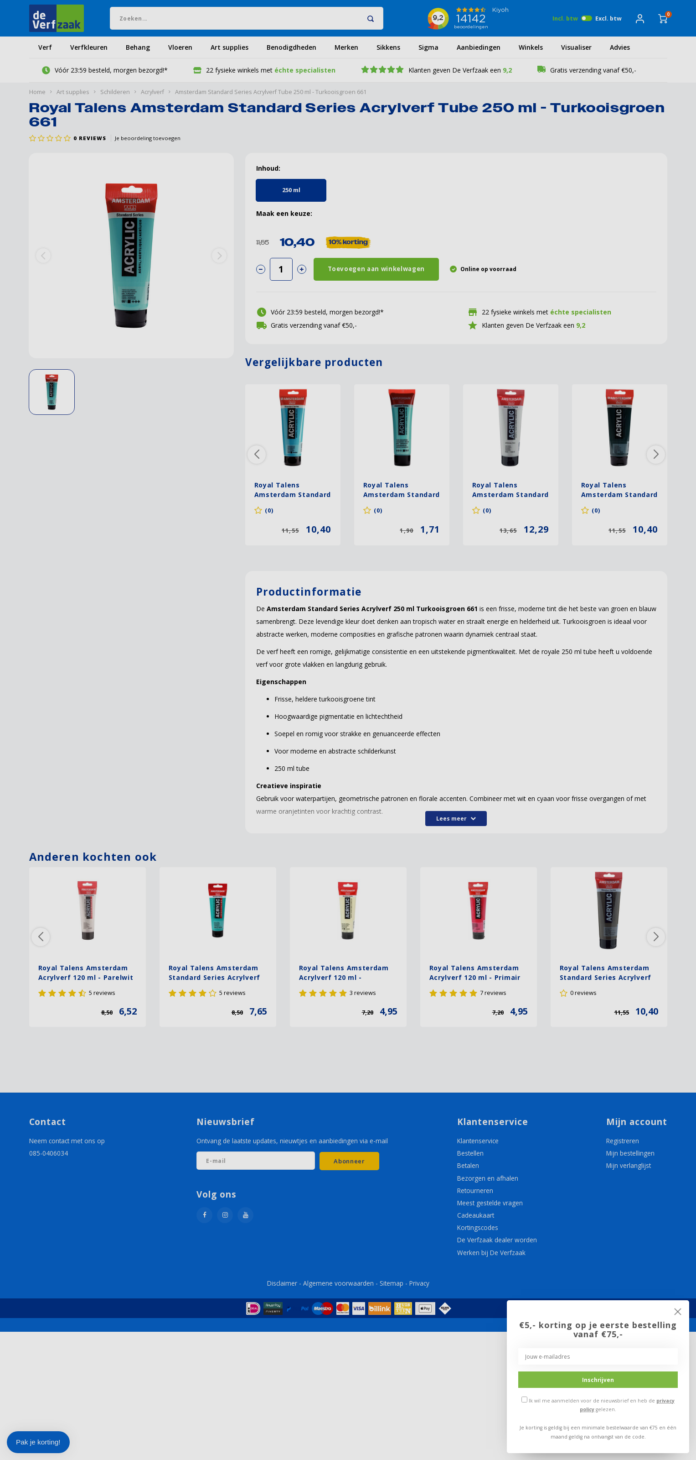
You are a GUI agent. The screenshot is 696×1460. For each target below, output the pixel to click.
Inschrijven (598, 1379)
